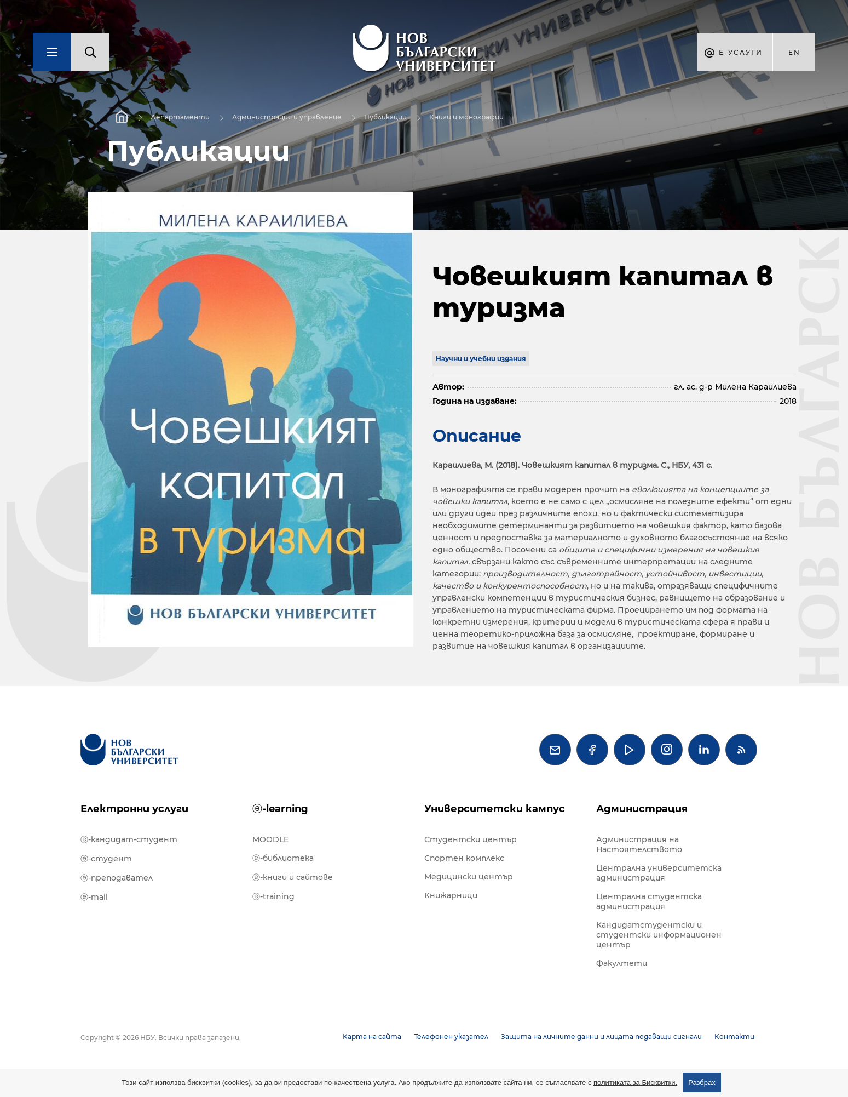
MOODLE (270, 839)
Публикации (385, 117)
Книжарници (450, 895)
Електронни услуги (134, 809)
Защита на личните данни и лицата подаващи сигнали (601, 1036)
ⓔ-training (273, 896)
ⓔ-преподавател (116, 878)
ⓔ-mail (94, 897)
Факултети (621, 963)
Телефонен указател (451, 1036)
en (794, 52)
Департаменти (180, 117)
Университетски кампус (494, 809)
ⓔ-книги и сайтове (292, 877)
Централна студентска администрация (649, 901)
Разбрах (702, 1082)
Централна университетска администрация (659, 873)
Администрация (642, 809)
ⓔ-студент (106, 859)
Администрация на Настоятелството (639, 844)
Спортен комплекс (464, 858)
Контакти (734, 1036)
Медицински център (468, 877)
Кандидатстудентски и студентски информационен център (659, 935)
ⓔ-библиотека (283, 858)
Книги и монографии (466, 117)
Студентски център (470, 839)
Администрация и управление (287, 117)
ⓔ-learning (280, 809)
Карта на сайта (372, 1036)
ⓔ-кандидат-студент (128, 839)
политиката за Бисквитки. (635, 1082)
